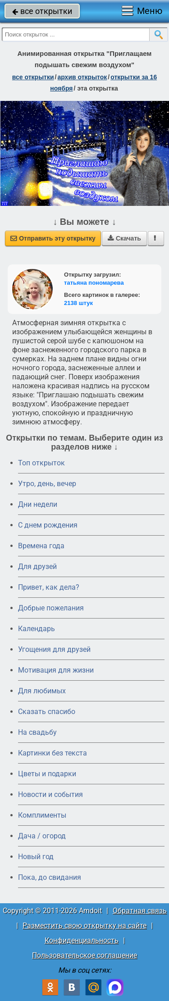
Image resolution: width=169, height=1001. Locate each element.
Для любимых (42, 691)
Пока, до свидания (49, 877)
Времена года (41, 545)
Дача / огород (42, 836)
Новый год (36, 856)
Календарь (36, 628)
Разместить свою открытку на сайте (84, 925)
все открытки (42, 11)
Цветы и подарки (47, 773)
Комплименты (42, 815)
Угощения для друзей (54, 649)
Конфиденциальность (82, 940)
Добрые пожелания (51, 608)
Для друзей (37, 566)
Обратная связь (140, 910)
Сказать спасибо (46, 711)
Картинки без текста (52, 753)
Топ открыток (41, 463)
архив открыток (82, 77)
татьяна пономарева (94, 282)
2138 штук (78, 303)
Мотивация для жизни (56, 670)
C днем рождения (48, 525)
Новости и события (50, 794)
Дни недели (37, 504)
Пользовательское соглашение (84, 955)
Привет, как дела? (48, 587)
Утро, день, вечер (47, 483)
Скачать (124, 238)
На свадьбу (37, 732)
